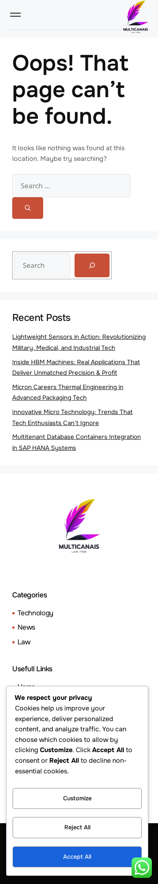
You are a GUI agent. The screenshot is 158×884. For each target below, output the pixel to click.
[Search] (27, 208)
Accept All (77, 856)
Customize (77, 798)
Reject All (77, 827)
